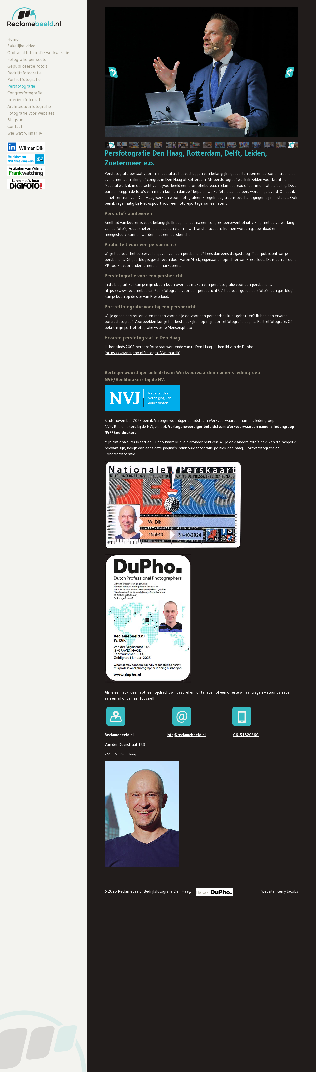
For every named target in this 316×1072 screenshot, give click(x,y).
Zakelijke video (21, 46)
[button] (113, 72)
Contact (14, 126)
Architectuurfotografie (29, 106)
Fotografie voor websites (31, 113)
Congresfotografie (24, 93)
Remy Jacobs (287, 891)
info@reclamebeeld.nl (186, 734)
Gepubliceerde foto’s (27, 66)
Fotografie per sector (27, 59)
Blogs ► (15, 119)
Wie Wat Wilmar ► (25, 133)
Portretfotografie (24, 79)
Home (13, 39)
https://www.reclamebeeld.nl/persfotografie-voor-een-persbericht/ (162, 290)
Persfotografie (21, 86)
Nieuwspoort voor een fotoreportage (171, 203)
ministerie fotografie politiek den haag (211, 447)
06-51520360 (246, 734)
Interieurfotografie (25, 99)
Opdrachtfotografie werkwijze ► (38, 52)
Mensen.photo (180, 327)
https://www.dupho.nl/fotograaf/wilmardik (142, 352)
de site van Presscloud (149, 296)
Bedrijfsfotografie (24, 73)
